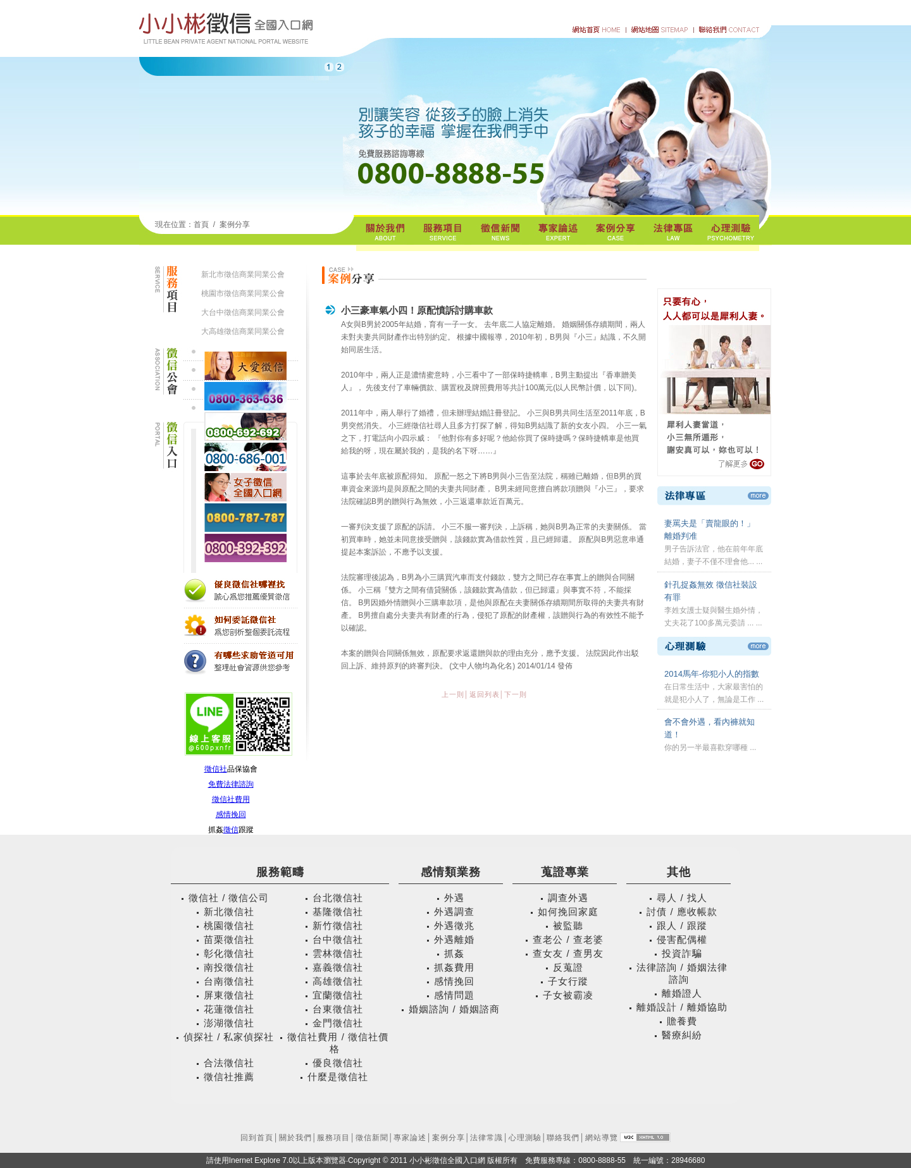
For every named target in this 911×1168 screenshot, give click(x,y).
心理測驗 (525, 1137)
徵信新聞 (372, 1137)
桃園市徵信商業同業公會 (243, 293)
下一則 (515, 694)
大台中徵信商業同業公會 (243, 312)
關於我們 (295, 1137)
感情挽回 (231, 814)
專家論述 (410, 1137)
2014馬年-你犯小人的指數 (711, 674)
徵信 (231, 829)
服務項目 (333, 1137)
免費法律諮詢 (231, 784)
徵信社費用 (231, 799)
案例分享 (235, 224)
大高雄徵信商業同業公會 (243, 331)
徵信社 (215, 769)
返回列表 (484, 694)
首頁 (201, 224)
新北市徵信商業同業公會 (243, 274)
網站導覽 (601, 1137)
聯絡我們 (563, 1137)
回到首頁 (256, 1137)
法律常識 (486, 1137)
